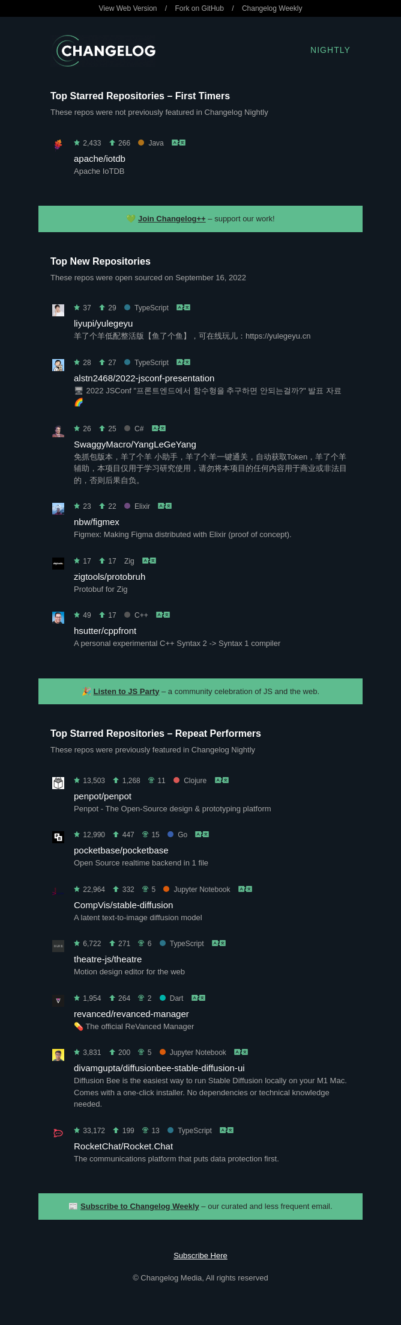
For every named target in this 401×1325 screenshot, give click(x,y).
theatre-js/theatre (108, 959)
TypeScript (146, 308)
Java (150, 143)
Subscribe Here (200, 1255)
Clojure (190, 780)
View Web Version (128, 8)
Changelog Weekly (272, 8)
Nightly (330, 50)
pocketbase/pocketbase (121, 850)
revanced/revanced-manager (131, 1014)
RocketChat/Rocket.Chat (123, 1146)
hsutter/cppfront (105, 631)
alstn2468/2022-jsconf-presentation (144, 378)
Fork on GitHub (199, 8)
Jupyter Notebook (196, 889)
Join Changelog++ (172, 218)
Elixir (137, 506)
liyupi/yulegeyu (103, 323)
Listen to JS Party (127, 691)
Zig (129, 561)
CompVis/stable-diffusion (123, 905)
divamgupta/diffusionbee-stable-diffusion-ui (159, 1068)
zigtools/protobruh (109, 576)
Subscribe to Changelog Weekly (139, 1206)
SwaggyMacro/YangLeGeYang (135, 444)
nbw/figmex (96, 522)
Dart (172, 998)
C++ (136, 615)
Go (177, 835)
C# (133, 429)
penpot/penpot (102, 796)
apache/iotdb (99, 158)
